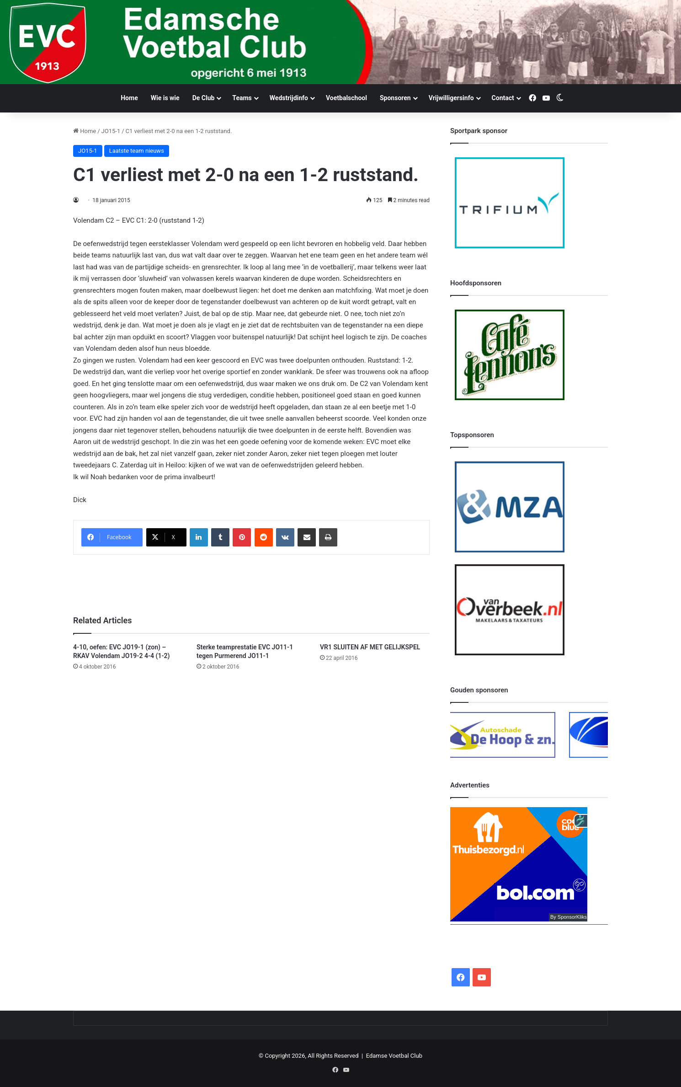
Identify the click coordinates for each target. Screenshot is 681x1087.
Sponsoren (395, 98)
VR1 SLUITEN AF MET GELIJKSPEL (370, 647)
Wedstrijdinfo (289, 98)
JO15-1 (111, 131)
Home (129, 98)
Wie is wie (165, 98)
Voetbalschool (346, 98)
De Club (203, 98)
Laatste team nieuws (136, 150)
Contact (503, 98)
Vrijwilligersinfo (451, 98)
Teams (241, 98)
